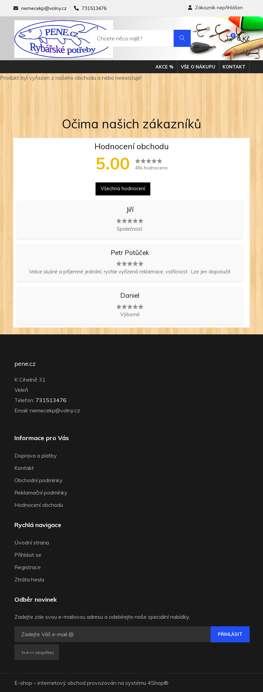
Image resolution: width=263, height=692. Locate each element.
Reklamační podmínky (40, 492)
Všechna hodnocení (123, 188)
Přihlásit (230, 634)
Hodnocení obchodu (38, 504)
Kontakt (234, 66)
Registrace (27, 567)
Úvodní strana (31, 542)
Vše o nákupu (198, 66)
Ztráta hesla (29, 579)
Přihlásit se (27, 554)
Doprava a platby (35, 455)
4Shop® (158, 682)
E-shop (23, 682)
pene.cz (25, 364)
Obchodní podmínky (38, 480)
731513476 (94, 8)
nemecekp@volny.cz (44, 8)
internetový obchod (62, 682)
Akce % (164, 66)
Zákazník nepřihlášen (215, 7)
